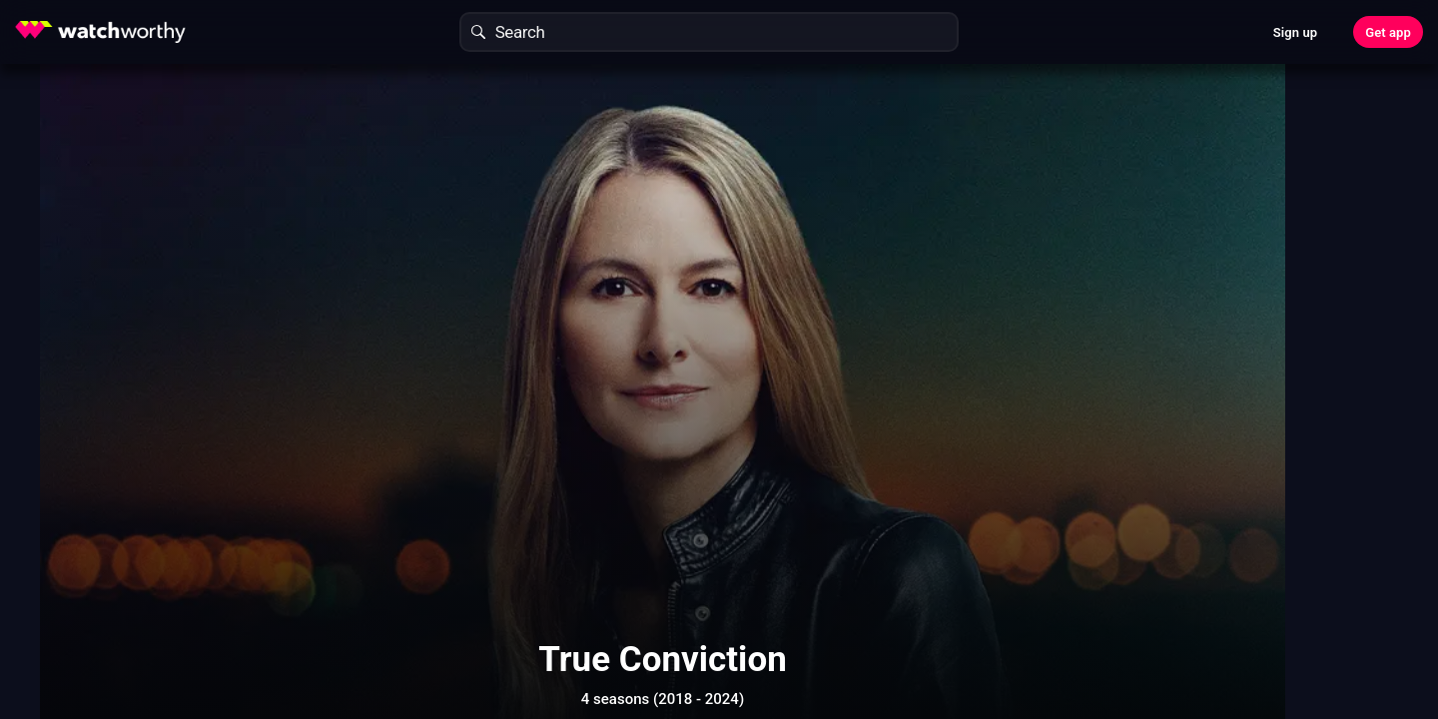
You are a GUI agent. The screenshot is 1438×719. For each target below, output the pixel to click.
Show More (899, 633)
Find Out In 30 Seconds (1134, 225)
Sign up (1295, 32)
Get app (1388, 32)
